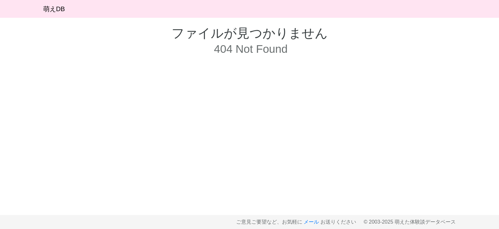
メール (311, 222)
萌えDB (54, 8)
